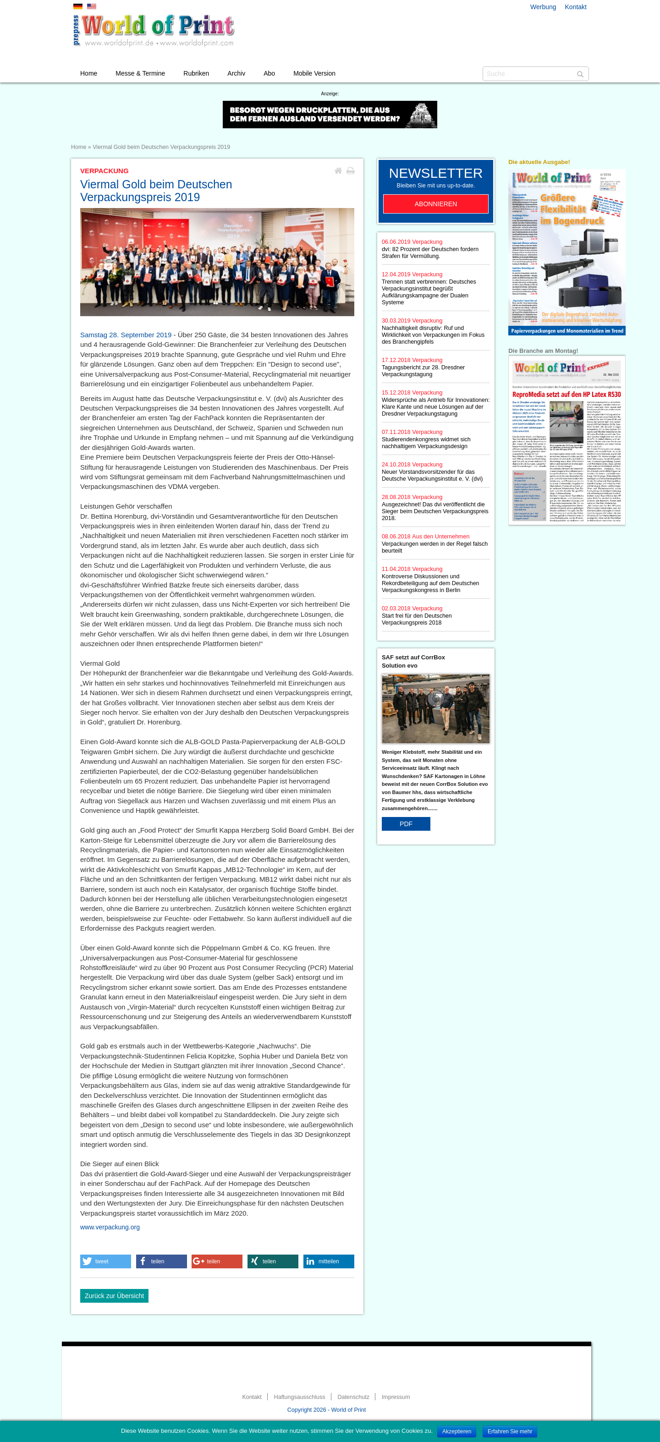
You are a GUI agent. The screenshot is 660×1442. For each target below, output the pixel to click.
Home (88, 73)
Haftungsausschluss (299, 1397)
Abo (269, 73)
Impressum (396, 1397)
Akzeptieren (456, 1431)
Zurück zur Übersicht (114, 1295)
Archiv (236, 73)
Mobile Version (314, 73)
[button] (105, 1261)
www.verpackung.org (110, 1227)
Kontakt (576, 7)
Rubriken (196, 73)
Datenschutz (353, 1397)
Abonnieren (436, 204)
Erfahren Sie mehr (510, 1431)
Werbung (543, 7)
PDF (406, 824)
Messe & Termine (140, 73)
